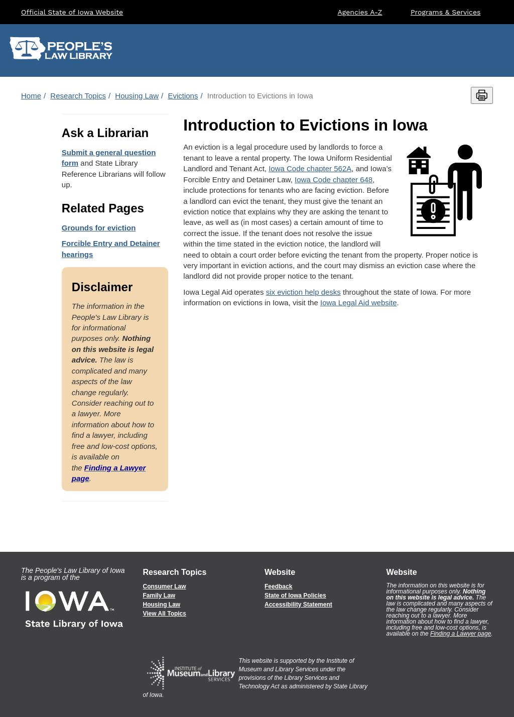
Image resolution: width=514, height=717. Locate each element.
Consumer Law (164, 586)
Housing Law (137, 95)
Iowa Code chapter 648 (333, 179)
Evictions (183, 95)
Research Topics (78, 95)
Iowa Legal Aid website (358, 302)
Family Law (159, 595)
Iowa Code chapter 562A (310, 168)
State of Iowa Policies (295, 595)
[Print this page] (482, 95)
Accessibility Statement (298, 604)
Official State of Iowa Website (72, 12)
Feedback (278, 586)
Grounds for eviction (99, 227)
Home (31, 95)
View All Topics (164, 613)
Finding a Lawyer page (460, 633)
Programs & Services (445, 12)
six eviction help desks (303, 292)
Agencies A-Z (360, 12)
